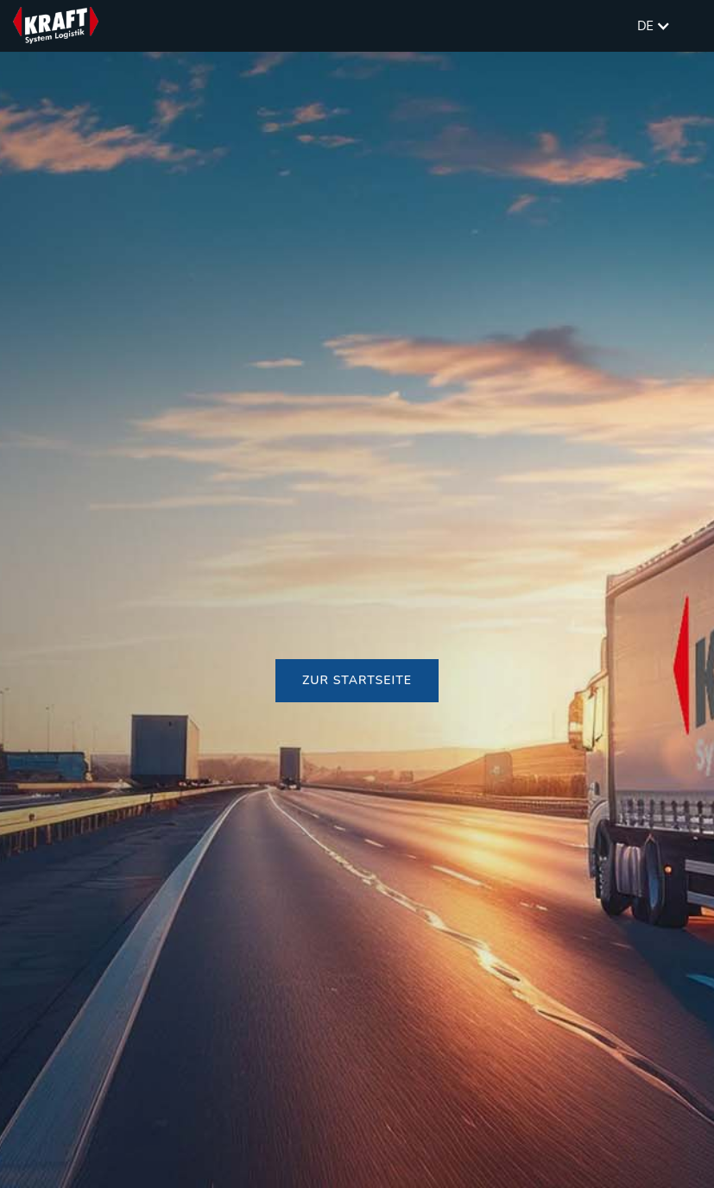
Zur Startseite (357, 680)
